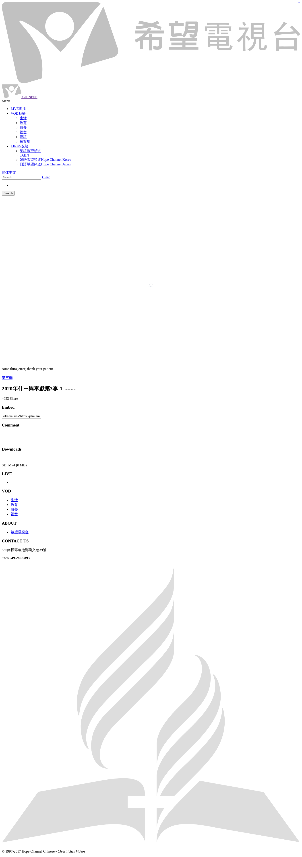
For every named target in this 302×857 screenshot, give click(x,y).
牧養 (14, 509)
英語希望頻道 (30, 151)
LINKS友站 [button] (19, 146)
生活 (14, 500)
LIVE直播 (18, 109)
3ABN (24, 155)
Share (14, 398)
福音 (14, 514)
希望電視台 (20, 532)
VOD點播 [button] (18, 113)
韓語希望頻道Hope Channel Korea (45, 159)
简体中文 (9, 172)
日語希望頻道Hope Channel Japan (45, 164)
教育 (14, 505)
